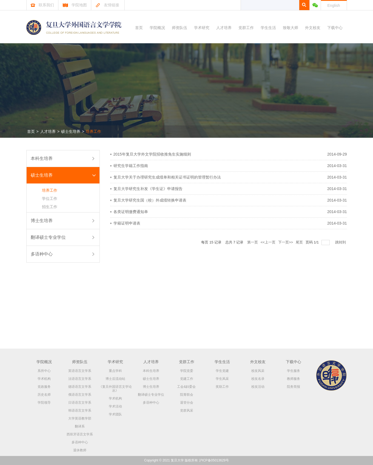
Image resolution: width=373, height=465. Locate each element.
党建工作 (186, 379)
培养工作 (93, 131)
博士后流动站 (115, 379)
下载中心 (335, 27)
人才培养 (224, 27)
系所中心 (44, 371)
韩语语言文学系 (79, 410)
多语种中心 (42, 254)
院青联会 (186, 395)
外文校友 (312, 27)
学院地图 (74, 5)
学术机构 (44, 379)
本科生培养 (42, 158)
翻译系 (80, 426)
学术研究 (201, 27)
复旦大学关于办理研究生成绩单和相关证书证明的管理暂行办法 (167, 177)
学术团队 (115, 414)
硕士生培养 (70, 131)
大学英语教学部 (79, 418)
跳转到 (341, 242)
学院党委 (186, 371)
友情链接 (107, 5)
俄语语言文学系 (79, 395)
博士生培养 (42, 220)
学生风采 (222, 379)
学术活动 (115, 406)
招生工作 (49, 207)
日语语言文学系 (79, 402)
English (334, 5)
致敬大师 (290, 27)
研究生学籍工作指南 (130, 165)
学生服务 (293, 371)
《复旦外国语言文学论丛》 (115, 388)
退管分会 (186, 402)
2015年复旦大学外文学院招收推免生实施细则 (152, 154)
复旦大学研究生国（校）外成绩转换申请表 (149, 200)
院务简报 (293, 387)
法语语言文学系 (79, 379)
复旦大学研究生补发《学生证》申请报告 (148, 188)
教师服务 (293, 379)
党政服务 (44, 387)
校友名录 (257, 379)
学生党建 (222, 371)
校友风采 (257, 371)
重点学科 (115, 371)
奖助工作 (222, 387)
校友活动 (257, 387)
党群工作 (246, 27)
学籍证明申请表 (126, 223)
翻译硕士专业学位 (48, 237)
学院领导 (44, 402)
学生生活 (268, 27)
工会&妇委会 (186, 387)
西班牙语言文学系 (80, 434)
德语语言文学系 (79, 387)
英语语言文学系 (79, 371)
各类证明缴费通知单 (130, 211)
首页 (139, 27)
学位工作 (49, 198)
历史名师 (44, 395)
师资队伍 (179, 27)
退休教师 (79, 450)
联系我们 (42, 5)
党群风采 (186, 410)
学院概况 (157, 27)
